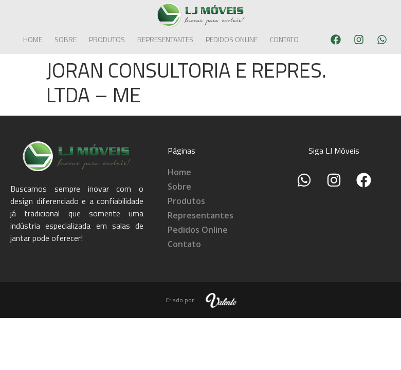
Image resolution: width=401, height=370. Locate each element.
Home (32, 39)
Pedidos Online (232, 39)
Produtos (107, 39)
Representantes (165, 39)
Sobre (65, 39)
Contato (284, 39)
